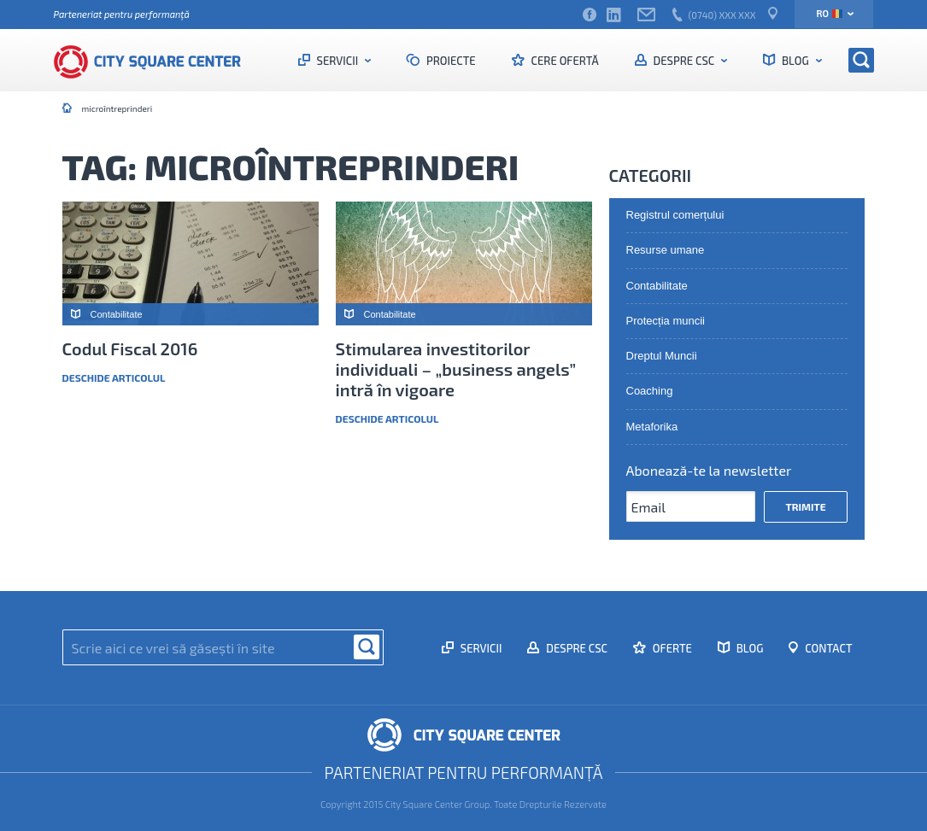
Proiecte (450, 60)
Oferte (671, 648)
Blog (795, 60)
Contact (827, 648)
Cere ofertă (564, 60)
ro (829, 13)
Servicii (337, 60)
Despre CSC (684, 60)
